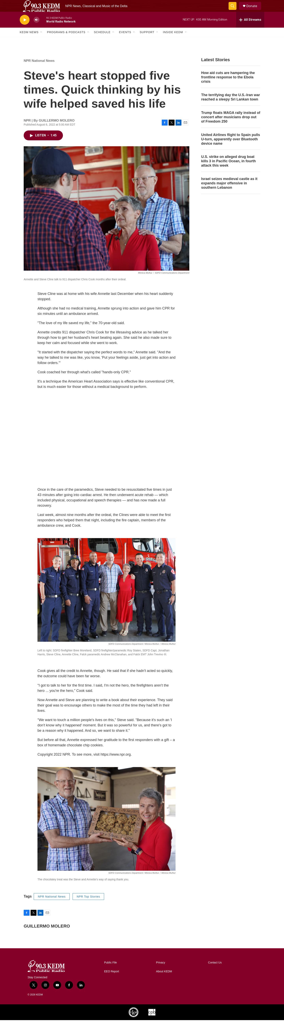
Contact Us (215, 971)
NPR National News (39, 69)
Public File (110, 971)
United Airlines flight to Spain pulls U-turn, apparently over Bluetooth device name (230, 148)
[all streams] (250, 29)
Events (125, 41)
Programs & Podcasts (66, 41)
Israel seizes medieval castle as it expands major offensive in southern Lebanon (229, 192)
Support (147, 41)
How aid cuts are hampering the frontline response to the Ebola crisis (228, 86)
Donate (254, 10)
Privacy (160, 971)
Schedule (102, 41)
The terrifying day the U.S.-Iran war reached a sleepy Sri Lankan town (230, 106)
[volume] (36, 28)
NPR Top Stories (88, 905)
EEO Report (111, 980)
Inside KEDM (173, 41)
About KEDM (164, 980)
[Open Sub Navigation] (41, 41)
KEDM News (29, 41)
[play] (24, 28)
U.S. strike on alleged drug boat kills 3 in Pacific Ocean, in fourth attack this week (228, 170)
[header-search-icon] (234, 10)
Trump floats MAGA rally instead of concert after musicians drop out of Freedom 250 (230, 126)
